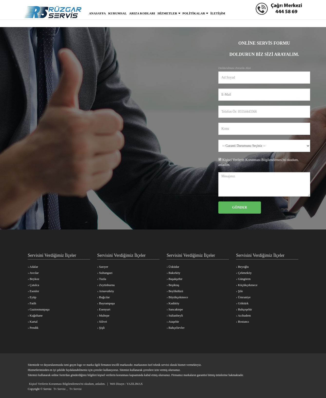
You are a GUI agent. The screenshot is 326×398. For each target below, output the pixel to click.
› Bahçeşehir (244, 309)
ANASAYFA (97, 13)
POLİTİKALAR (193, 13)
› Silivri (102, 321)
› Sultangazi (104, 273)
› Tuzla (101, 279)
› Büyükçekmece (177, 297)
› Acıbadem (243, 315)
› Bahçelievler (175, 327)
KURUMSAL (117, 13)
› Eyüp (32, 297)
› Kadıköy (173, 303)
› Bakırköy (173, 273)
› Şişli (101, 327)
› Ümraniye (243, 297)
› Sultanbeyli (175, 315)
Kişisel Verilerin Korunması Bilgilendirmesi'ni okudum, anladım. (67, 384)
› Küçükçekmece (247, 285)
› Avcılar (33, 273)
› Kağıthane (35, 315)
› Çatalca (33, 285)
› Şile (239, 291)
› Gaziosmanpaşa (38, 309)
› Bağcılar (103, 297)
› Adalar (33, 267)
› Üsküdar (173, 267)
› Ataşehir (173, 321)
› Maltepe (103, 315)
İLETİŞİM (217, 13)
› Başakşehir (174, 279)
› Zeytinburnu (106, 285)
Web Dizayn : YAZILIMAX (126, 384)
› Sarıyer (102, 267)
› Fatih (32, 303)
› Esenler (33, 291)
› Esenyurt (103, 309)
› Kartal (33, 321)
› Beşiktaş (173, 285)
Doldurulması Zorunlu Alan (234, 68)
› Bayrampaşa (106, 303)
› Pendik (33, 327)
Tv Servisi (59, 389)
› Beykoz (33, 279)
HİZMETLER (167, 13)
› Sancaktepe (175, 309)
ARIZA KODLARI (142, 13)
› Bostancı (242, 321)
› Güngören (243, 279)
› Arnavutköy (105, 291)
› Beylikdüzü (175, 291)
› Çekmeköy (244, 273)
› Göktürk (242, 303)
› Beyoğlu (242, 267)
